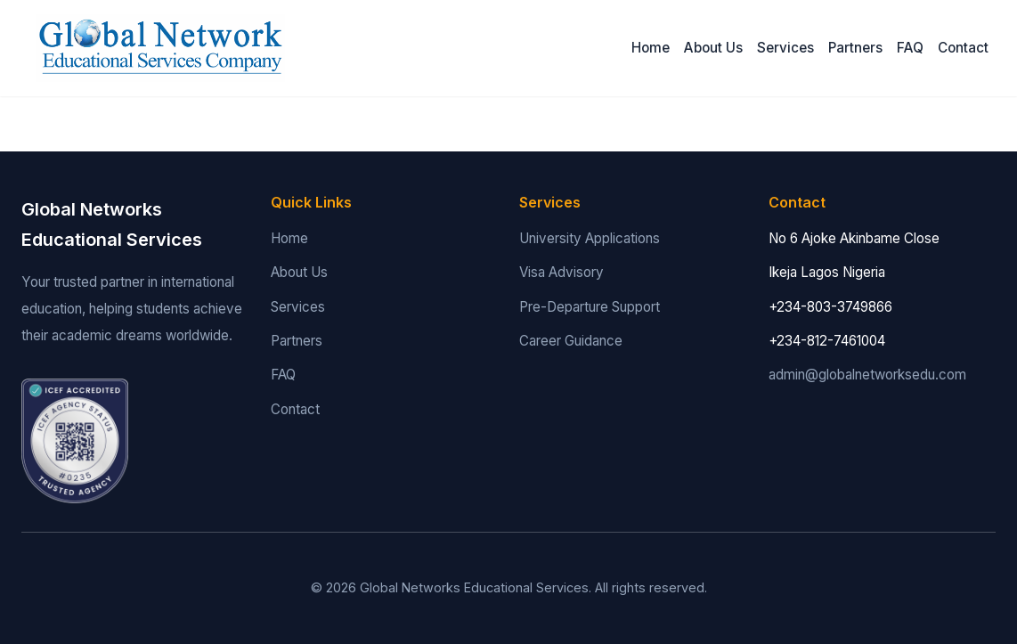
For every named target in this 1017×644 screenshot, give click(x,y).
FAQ (910, 47)
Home (650, 47)
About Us (713, 47)
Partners (855, 47)
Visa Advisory (561, 272)
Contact (963, 47)
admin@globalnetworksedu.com (867, 374)
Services (785, 47)
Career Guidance (570, 340)
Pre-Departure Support (589, 306)
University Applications (589, 238)
